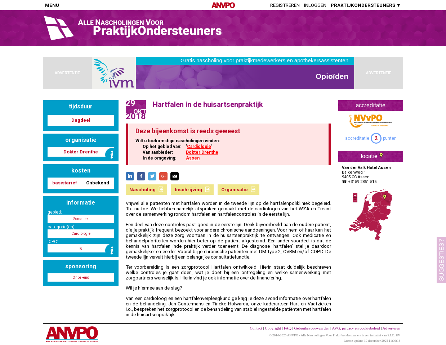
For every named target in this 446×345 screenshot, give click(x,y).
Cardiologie (199, 146)
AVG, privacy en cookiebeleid (356, 328)
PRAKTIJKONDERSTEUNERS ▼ (366, 5)
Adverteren (391, 328)
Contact (256, 328)
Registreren (285, 5)
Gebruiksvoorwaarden (312, 328)
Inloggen (315, 5)
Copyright (273, 328)
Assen (193, 158)
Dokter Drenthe (202, 152)
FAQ (287, 328)
